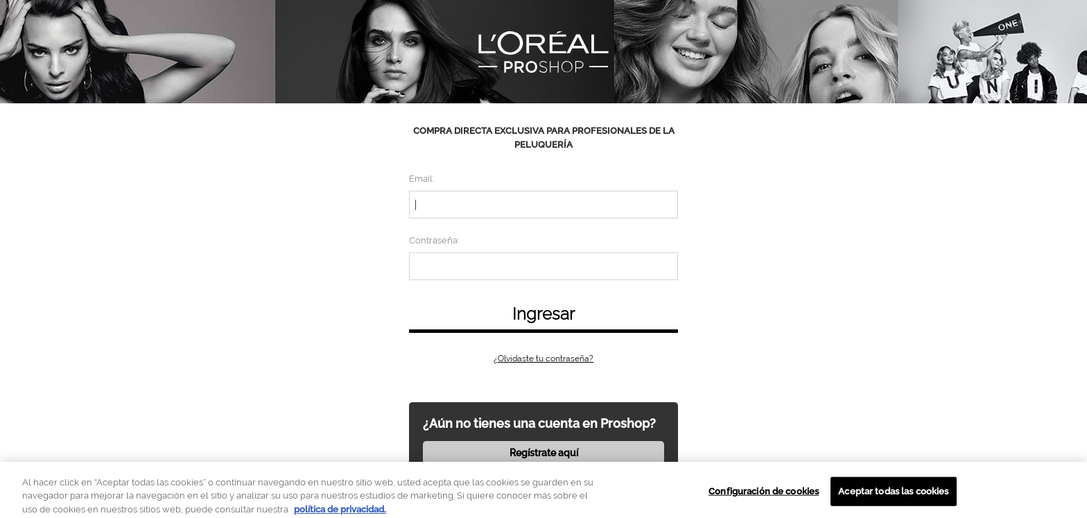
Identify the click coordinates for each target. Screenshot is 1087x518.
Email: (421, 178)
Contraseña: (434, 240)
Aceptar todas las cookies (893, 495)
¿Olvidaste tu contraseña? (543, 358)
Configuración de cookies (763, 495)
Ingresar (543, 314)
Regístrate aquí (544, 452)
